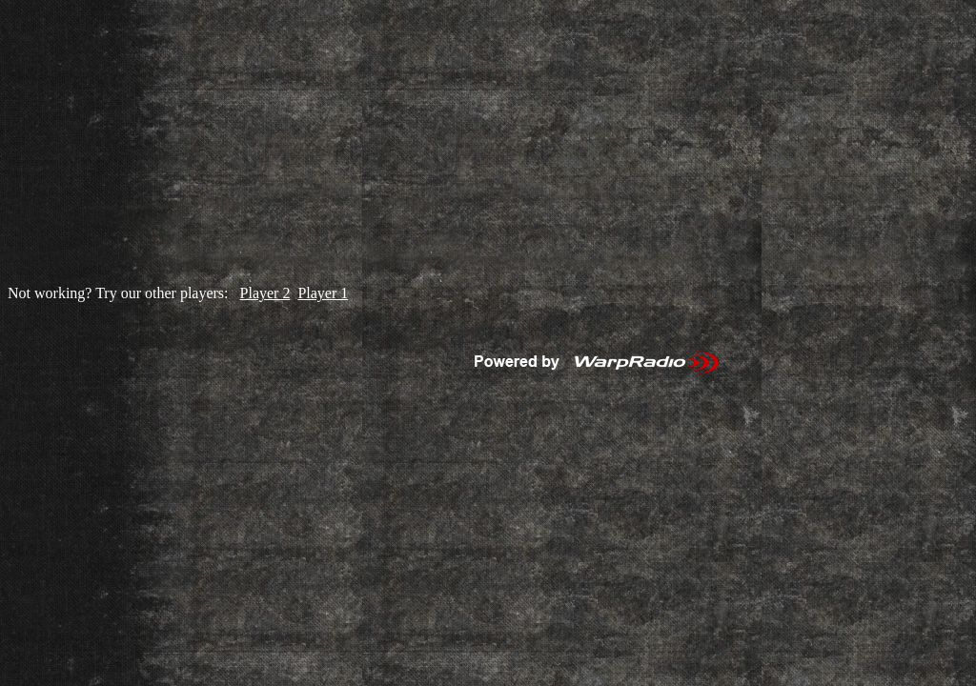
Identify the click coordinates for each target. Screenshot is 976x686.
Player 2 (265, 293)
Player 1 (322, 293)
